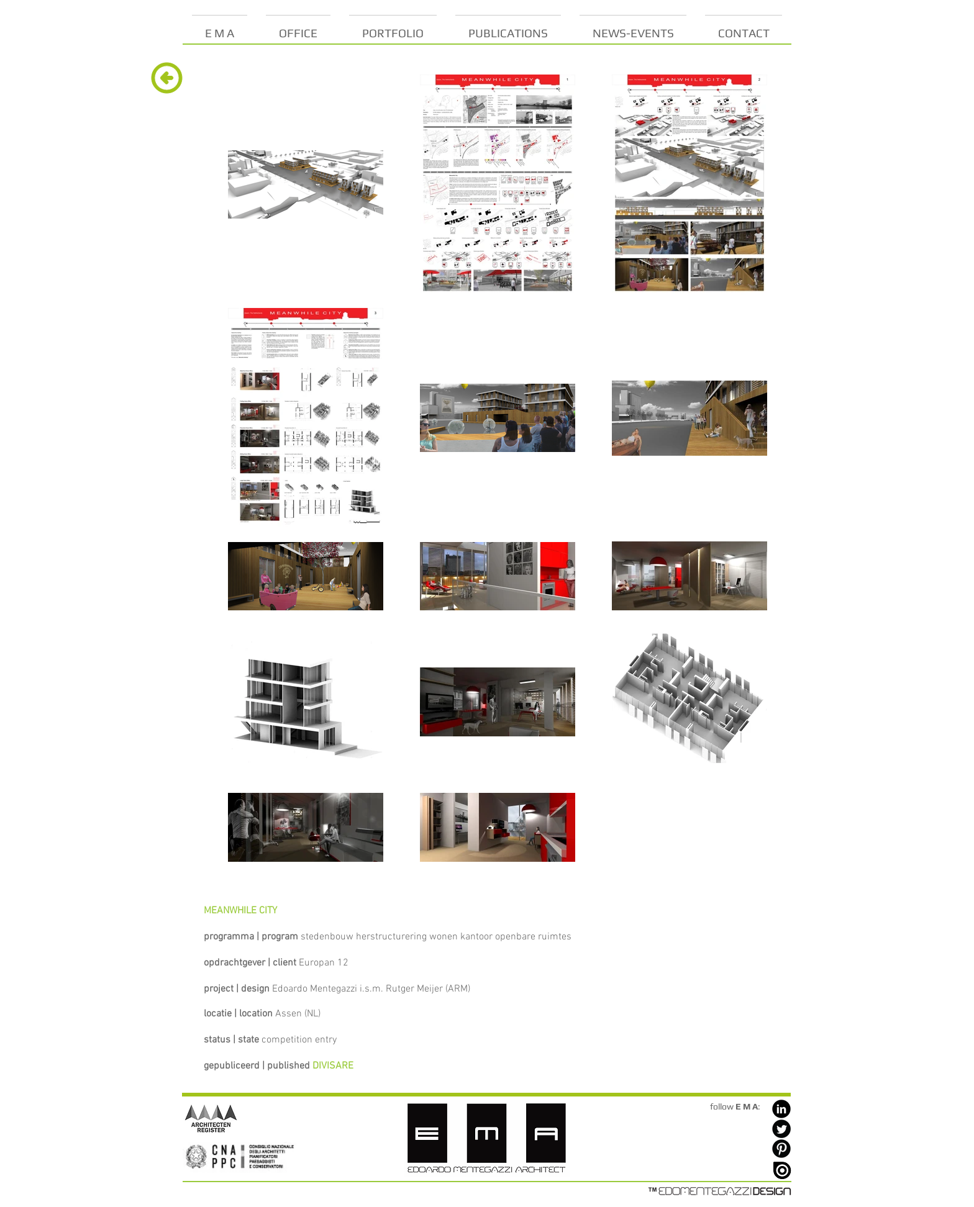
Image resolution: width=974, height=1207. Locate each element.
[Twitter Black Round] (781, 1128)
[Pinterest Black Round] (781, 1148)
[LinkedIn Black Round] (781, 1109)
